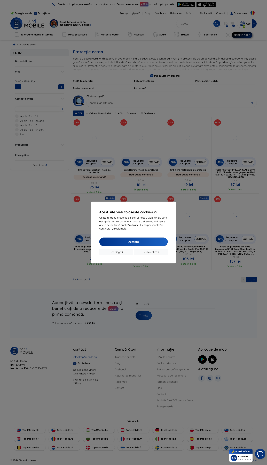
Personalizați (151, 252)
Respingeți (116, 252)
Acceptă (133, 241)
